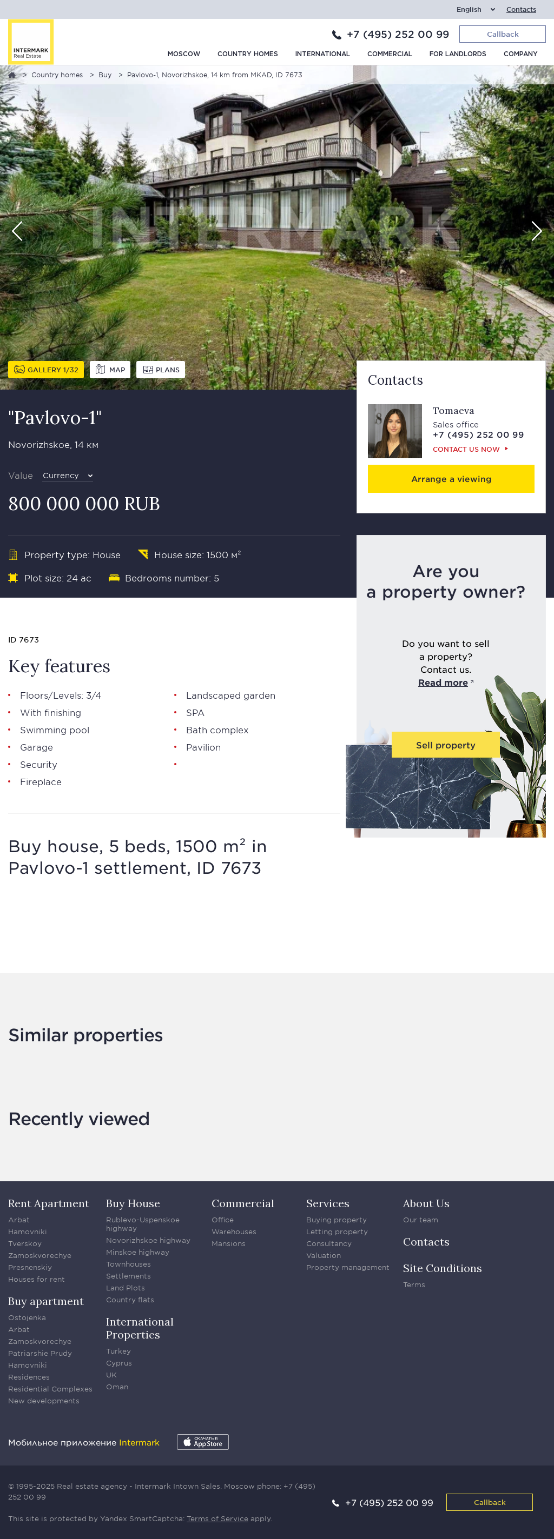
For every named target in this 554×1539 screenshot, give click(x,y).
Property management (348, 1267)
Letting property (337, 1231)
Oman (117, 1386)
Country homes (247, 54)
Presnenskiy (30, 1267)
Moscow (184, 54)
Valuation (323, 1255)
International (322, 54)
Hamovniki (27, 1231)
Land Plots (125, 1287)
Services (327, 1203)
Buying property (336, 1219)
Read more (443, 682)
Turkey (118, 1351)
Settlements (128, 1276)
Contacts (521, 9)
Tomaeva (453, 410)
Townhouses (128, 1264)
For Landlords (458, 54)
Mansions (229, 1243)
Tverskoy (25, 1243)
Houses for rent (36, 1279)
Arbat (19, 1219)
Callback (490, 1502)
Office (223, 1219)
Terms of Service (217, 1518)
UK (111, 1374)
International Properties (140, 1328)
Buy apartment (46, 1301)
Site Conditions (442, 1268)
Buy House (133, 1203)
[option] (277, 227)
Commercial (389, 54)
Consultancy (329, 1243)
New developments (44, 1400)
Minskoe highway (137, 1252)
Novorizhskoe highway (148, 1240)
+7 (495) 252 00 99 (398, 34)
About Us (426, 1203)
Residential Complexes (50, 1388)
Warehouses (234, 1231)
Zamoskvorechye (39, 1255)
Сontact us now (466, 449)
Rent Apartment (48, 1203)
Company (521, 54)
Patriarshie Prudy (40, 1353)
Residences (29, 1377)
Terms (414, 1284)
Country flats (130, 1299)
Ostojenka (27, 1317)
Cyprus (119, 1363)
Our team (420, 1219)
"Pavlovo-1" (55, 417)
